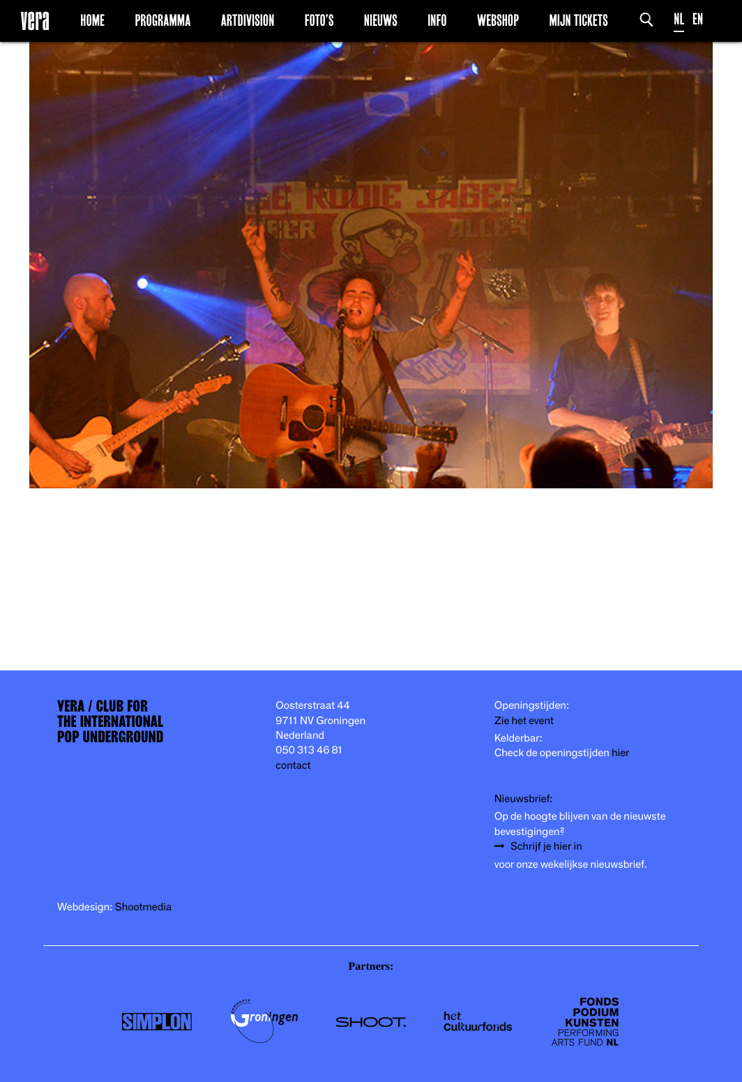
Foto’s (319, 20)
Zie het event (524, 721)
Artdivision (248, 20)
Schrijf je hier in (546, 846)
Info (436, 20)
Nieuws (380, 20)
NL (679, 19)
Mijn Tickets (578, 20)
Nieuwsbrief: (523, 799)
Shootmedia (143, 907)
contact (292, 765)
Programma (162, 20)
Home (92, 20)
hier (620, 753)
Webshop (498, 20)
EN (697, 19)
